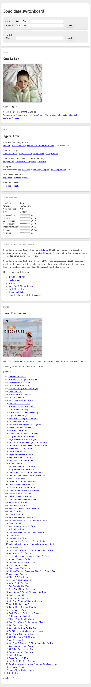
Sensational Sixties (17, 292)
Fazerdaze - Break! (16, 667)
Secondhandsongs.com (26, 161)
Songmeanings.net (41, 153)
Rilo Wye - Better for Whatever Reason (25, 601)
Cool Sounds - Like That (19, 586)
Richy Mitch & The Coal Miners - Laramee (27, 475)
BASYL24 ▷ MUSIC (17, 277)
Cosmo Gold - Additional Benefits (23, 481)
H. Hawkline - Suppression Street (23, 379)
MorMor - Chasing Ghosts (20, 493)
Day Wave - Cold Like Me (19, 382)
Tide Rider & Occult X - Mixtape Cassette (26, 532)
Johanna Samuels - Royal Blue (22, 466)
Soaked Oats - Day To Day (20, 427)
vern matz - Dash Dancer (19, 403)
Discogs (6, 145)
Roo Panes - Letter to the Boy (21, 634)
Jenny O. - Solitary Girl (18, 478)
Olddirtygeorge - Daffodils (20, 616)
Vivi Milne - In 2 (15, 391)
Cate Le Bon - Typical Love (20, 568)
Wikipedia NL (9, 115)
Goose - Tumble (15, 463)
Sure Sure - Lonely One (18, 625)
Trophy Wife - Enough (18, 415)
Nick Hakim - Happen (18, 529)
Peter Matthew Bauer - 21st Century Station (27, 541)
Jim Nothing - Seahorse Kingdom (23, 607)
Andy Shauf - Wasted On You (21, 400)
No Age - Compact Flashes (20, 559)
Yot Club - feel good (17, 397)
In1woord (45, 250)
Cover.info (42, 161)
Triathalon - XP (15, 523)
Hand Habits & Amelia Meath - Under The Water (29, 556)
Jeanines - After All (16, 595)
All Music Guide (36, 115)
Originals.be (8, 161)
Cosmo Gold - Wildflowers (20, 658)
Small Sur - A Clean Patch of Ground (24, 508)
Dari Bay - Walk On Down (19, 421)
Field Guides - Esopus (18, 505)
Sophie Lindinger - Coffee (20, 604)
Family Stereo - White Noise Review (24, 490)
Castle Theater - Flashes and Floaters (25, 613)
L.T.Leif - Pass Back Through (21, 496)
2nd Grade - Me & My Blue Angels (23, 661)
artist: (7, 21)
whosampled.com (58, 169)
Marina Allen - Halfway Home (21, 670)
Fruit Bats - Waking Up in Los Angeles (25, 424)
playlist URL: (8, 36)
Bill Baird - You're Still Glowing (22, 637)
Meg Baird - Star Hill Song (20, 457)
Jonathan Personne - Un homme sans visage (28, 520)
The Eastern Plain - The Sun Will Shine (26, 472)
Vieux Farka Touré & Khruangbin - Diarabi (27, 622)
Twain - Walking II (16, 547)
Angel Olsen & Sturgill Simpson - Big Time (27, 592)
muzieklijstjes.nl (21, 177)
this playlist (31, 361)
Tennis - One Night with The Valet (23, 433)
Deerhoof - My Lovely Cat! (20, 580)
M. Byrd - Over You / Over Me (21, 469)
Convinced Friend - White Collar (22, 484)
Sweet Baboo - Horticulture (20, 448)
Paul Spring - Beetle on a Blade (22, 499)
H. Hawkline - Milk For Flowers (22, 406)
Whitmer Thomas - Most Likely (22, 562)
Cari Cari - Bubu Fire (17, 655)
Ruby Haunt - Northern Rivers (21, 436)
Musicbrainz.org (19, 145)
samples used (24, 169)
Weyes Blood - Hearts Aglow (21, 454)
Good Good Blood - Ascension (22, 589)
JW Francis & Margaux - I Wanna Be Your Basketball (31, 544)
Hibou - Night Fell (16, 514)
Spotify (16, 185)
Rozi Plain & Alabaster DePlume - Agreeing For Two (31, 550)
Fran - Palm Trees (16, 511)
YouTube (7, 185)
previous (7, 371)
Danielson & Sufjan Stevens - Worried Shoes (28, 445)
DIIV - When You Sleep (18, 409)
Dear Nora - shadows (18, 565)
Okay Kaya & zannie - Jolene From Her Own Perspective (33, 664)
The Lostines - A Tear (17, 451)
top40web (7, 177)
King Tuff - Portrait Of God (20, 385)
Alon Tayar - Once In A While (21, 517)
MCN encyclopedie (53, 115)
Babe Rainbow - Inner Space (21, 646)
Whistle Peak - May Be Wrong (21, 619)
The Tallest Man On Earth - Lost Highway (26, 631)
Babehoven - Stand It (18, 574)
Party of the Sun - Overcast (20, 394)
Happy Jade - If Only (17, 610)
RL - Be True (14, 535)
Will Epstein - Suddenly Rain (21, 460)
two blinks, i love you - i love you (23, 418)
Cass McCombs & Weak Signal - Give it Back (28, 442)
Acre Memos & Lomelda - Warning (23, 412)
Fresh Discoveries (16, 289)
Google (15, 118)
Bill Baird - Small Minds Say (21, 649)
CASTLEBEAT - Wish (17, 376)
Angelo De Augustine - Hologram (23, 439)
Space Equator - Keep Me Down (22, 526)
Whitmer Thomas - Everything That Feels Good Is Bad (32, 571)
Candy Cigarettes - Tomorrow (21, 652)
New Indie (13, 283)
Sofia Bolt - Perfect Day (18, 430)
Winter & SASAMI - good (19, 577)
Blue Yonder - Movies (18, 502)
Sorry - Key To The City (18, 583)
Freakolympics (15, 280)
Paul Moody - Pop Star (18, 598)
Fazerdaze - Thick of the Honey (22, 487)
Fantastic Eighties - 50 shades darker (25, 295)
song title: (9, 25)
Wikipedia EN (22, 115)
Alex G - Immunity (16, 640)
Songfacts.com (25, 153)
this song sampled (41, 169)
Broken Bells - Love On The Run (22, 628)
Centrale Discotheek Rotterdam (40, 145)
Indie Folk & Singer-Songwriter (22, 286)
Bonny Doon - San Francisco (21, 553)
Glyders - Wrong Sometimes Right (23, 388)
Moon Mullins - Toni (17, 538)
